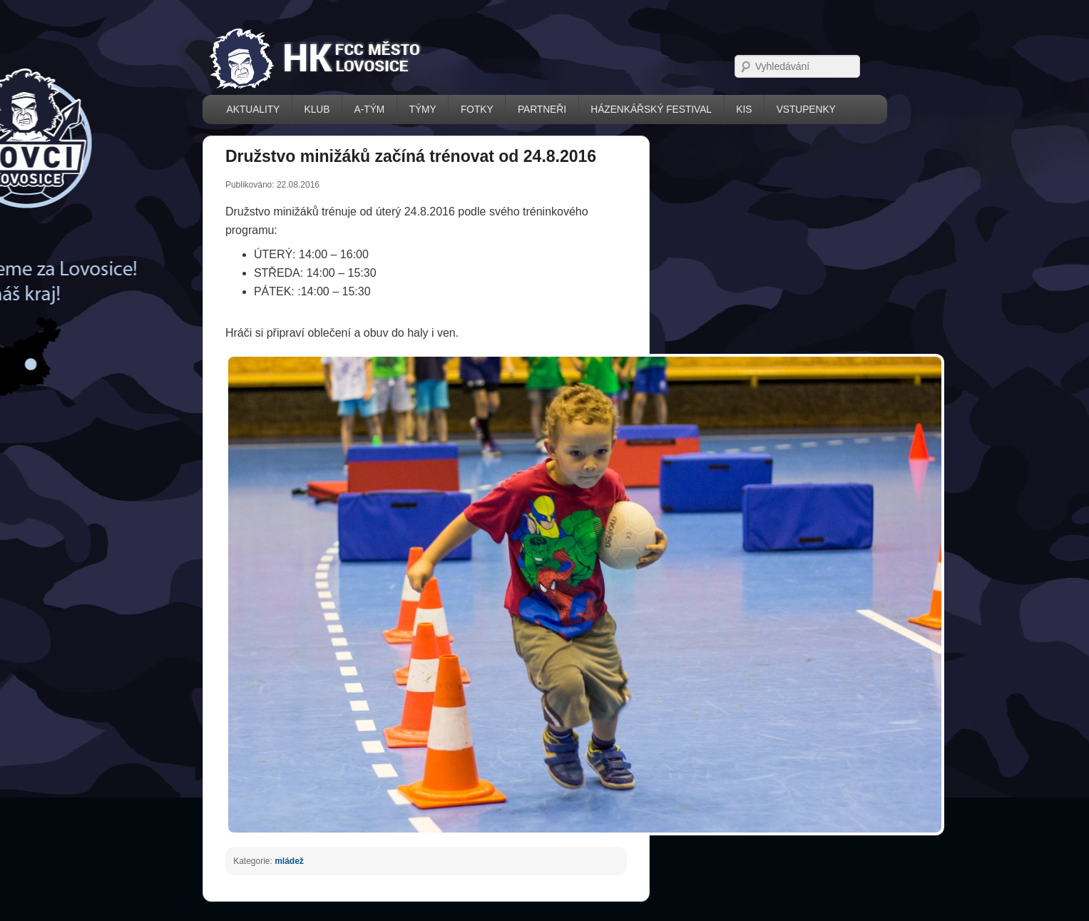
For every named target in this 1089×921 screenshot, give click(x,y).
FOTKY (477, 109)
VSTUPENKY (806, 109)
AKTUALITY (253, 109)
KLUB (317, 109)
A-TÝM (369, 109)
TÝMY (422, 109)
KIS (744, 109)
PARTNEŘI (542, 109)
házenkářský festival (651, 109)
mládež (289, 861)
